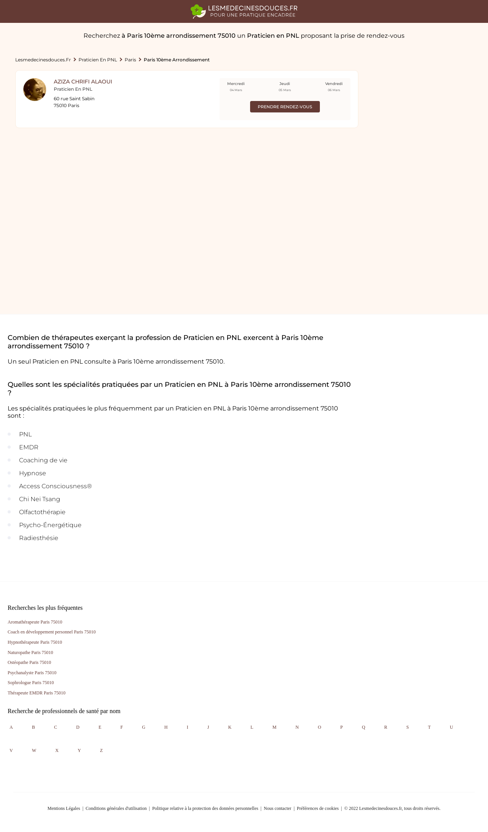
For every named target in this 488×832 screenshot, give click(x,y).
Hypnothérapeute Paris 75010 (35, 642)
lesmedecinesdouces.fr (43, 60)
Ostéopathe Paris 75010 (29, 662)
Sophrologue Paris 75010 (31, 682)
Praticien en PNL (98, 60)
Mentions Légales (64, 808)
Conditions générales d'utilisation (116, 808)
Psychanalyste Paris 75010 (32, 672)
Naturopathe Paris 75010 (30, 652)
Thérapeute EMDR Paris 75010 (37, 693)
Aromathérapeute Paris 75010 (35, 622)
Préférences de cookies (318, 808)
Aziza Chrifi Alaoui (83, 81)
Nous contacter (277, 808)
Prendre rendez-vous (285, 106)
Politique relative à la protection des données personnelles (205, 808)
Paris (130, 60)
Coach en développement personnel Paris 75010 (52, 632)
